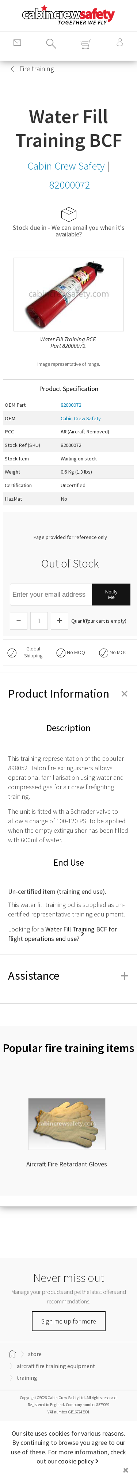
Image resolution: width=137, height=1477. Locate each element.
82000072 (71, 405)
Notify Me (111, 594)
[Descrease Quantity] (18, 621)
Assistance (68, 975)
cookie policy (76, 1461)
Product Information (68, 693)
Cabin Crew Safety (81, 418)
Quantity (80, 621)
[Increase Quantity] (59, 621)
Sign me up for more (68, 1321)
